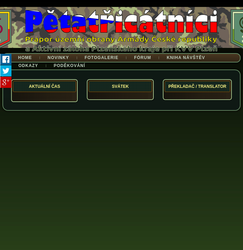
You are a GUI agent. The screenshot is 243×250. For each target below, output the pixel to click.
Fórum (142, 57)
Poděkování (69, 65)
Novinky (58, 57)
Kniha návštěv (186, 57)
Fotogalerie (101, 57)
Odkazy (28, 65)
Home (25, 57)
